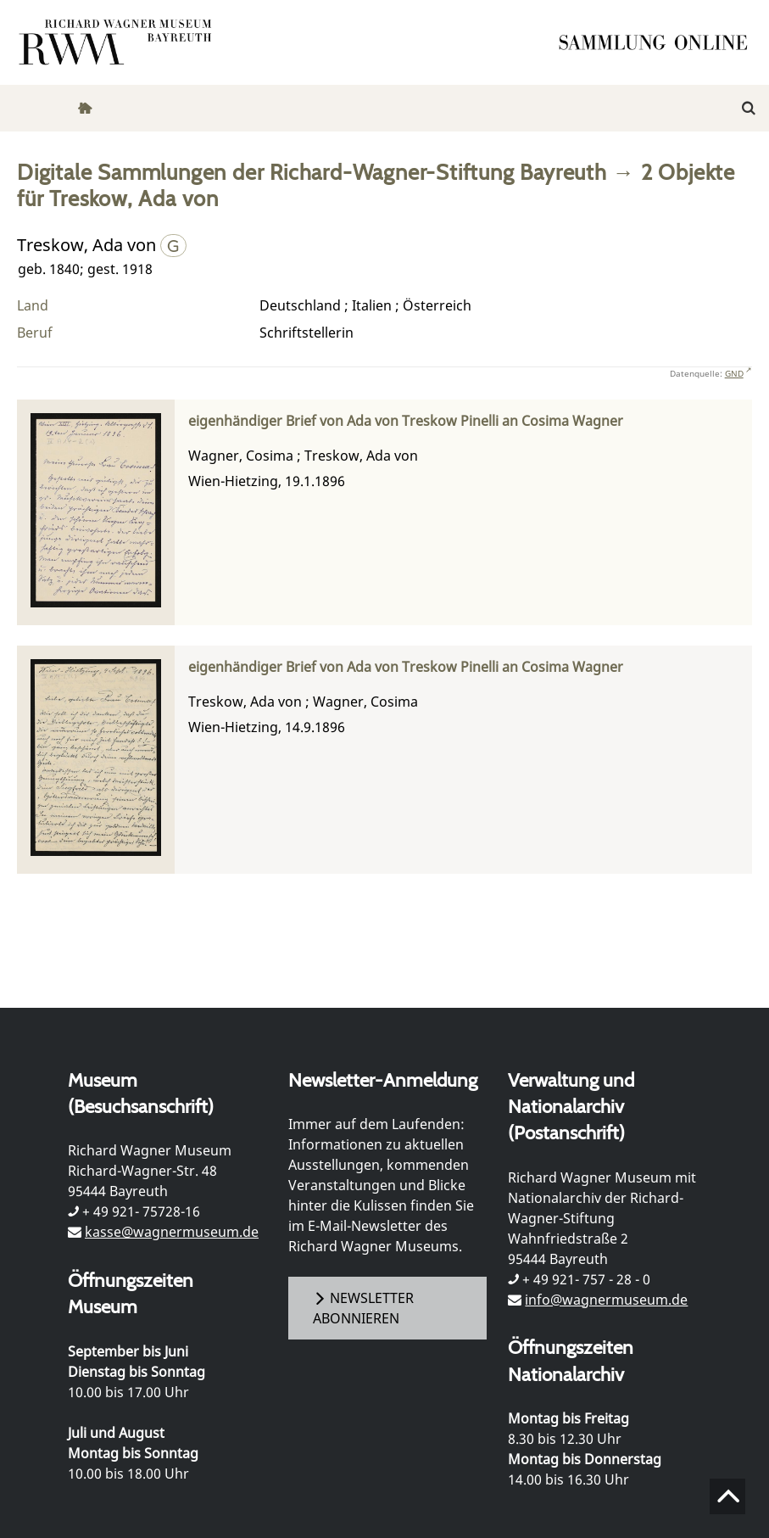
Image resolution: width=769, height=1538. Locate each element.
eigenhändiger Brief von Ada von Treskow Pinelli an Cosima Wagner (405, 421)
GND (734, 373)
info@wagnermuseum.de (606, 1299)
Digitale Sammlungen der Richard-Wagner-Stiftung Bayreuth (312, 172)
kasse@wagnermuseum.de (172, 1231)
